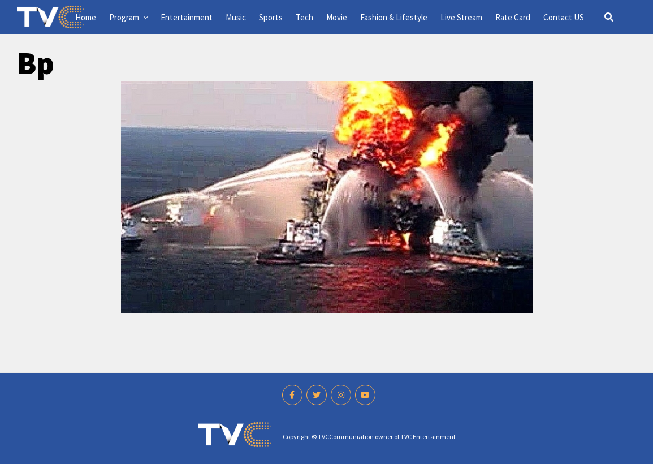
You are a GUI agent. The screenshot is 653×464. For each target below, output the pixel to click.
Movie (336, 17)
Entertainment (187, 17)
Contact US (563, 17)
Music (236, 17)
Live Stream (461, 17)
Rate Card (512, 17)
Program (124, 17)
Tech (304, 17)
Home (85, 17)
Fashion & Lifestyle (393, 17)
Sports (271, 17)
